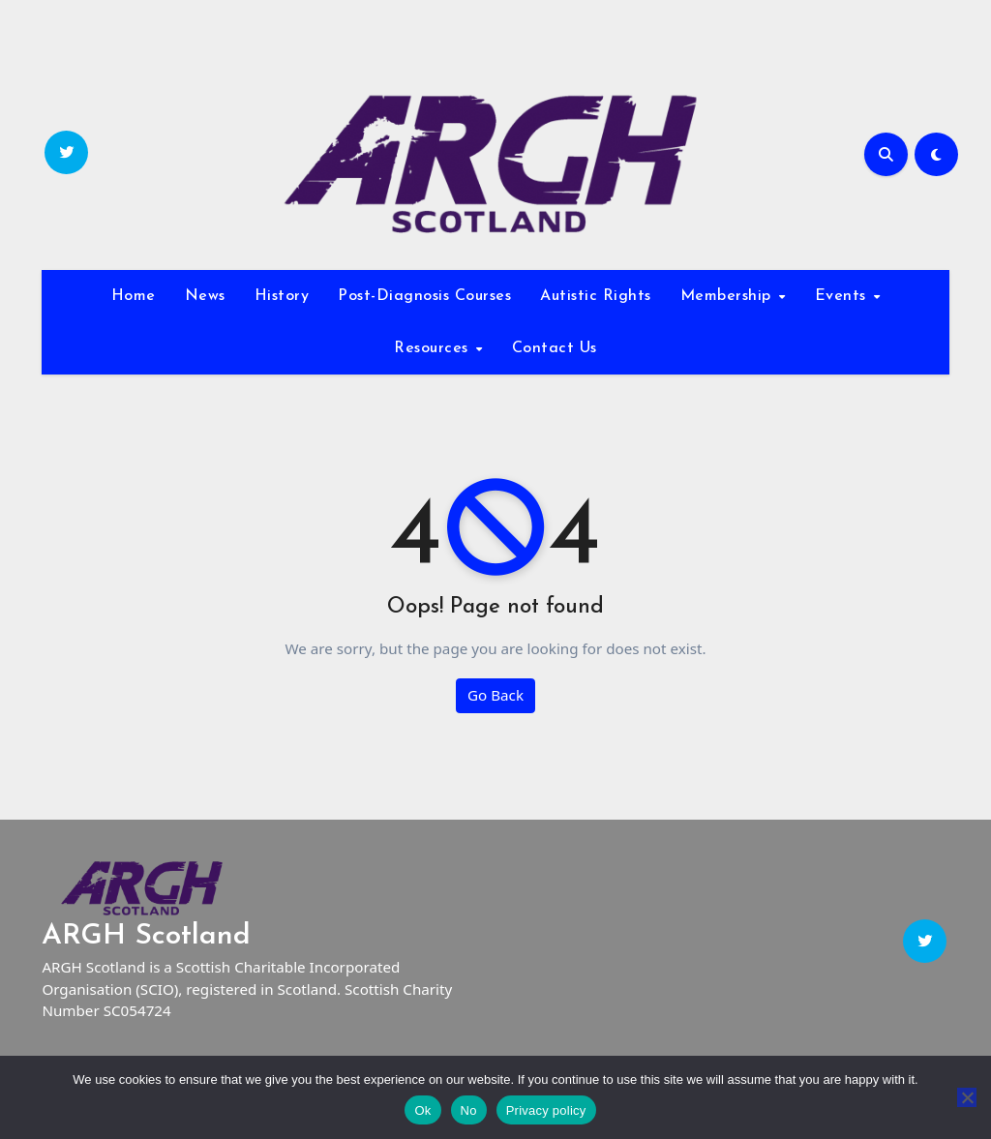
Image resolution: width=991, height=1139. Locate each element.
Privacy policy (546, 1110)
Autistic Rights (595, 296)
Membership (728, 296)
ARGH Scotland (146, 936)
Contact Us (554, 348)
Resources (433, 348)
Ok (422, 1110)
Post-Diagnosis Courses (424, 296)
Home (133, 296)
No (469, 1110)
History (282, 296)
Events (843, 296)
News (205, 296)
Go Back (495, 694)
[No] (966, 1097)
